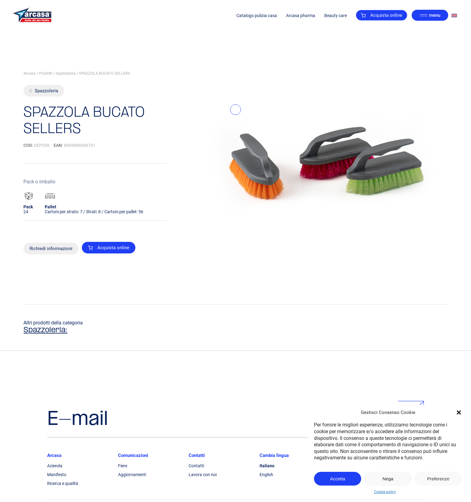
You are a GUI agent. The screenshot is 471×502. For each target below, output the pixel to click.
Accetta (337, 478)
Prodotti (45, 73)
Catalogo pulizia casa (256, 15)
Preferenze (438, 478)
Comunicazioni (133, 455)
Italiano (267, 465)
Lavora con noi (203, 474)
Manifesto (56, 474)
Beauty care (335, 15)
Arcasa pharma (300, 15)
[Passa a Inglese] (454, 15)
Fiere (122, 465)
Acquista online (381, 15)
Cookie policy (385, 492)
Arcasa (29, 73)
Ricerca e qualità (62, 483)
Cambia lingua (274, 455)
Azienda (54, 465)
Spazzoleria (65, 73)
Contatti (197, 455)
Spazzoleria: (45, 330)
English (266, 474)
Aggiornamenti (132, 474)
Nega (387, 478)
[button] (459, 412)
